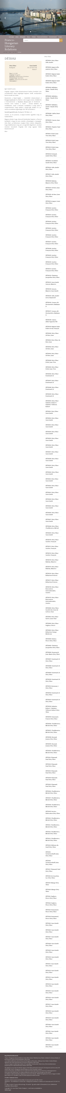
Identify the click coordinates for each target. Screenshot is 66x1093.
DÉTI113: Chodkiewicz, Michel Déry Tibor (53, 839)
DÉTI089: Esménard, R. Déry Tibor (53, 673)
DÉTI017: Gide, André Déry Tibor (52, 175)
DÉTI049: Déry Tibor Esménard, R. (52, 395)
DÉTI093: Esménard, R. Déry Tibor (53, 700)
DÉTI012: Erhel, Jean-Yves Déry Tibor (52, 141)
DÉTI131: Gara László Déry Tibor (52, 964)
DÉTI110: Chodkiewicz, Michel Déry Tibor (53, 819)
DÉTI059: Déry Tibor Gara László (52, 466)
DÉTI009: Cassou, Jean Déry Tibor (53, 121)
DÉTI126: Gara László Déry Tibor (52, 931)
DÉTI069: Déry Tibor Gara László (52, 534)
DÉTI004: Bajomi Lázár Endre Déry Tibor (53, 81)
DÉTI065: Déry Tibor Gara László (52, 507)
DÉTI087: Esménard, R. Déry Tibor (53, 660)
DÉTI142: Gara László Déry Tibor (52, 1039)
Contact (60, 36)
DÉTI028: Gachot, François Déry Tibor (52, 249)
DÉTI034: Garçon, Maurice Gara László (52, 290)
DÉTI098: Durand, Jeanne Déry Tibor (51, 738)
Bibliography (22, 36)
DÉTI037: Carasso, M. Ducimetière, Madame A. (53, 313)
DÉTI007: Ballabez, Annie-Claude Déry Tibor (52, 106)
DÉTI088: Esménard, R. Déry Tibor (53, 666)
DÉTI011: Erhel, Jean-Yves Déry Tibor (52, 134)
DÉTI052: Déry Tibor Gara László (52, 419)
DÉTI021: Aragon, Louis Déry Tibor (53, 202)
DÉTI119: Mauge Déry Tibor (52, 883)
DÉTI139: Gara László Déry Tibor (52, 1018)
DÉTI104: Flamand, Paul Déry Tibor (51, 778)
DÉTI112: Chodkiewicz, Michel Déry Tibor (53, 832)
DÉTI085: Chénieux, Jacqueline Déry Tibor (53, 646)
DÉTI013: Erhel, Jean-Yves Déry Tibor (52, 148)
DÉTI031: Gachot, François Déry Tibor (52, 269)
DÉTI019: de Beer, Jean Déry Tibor (53, 188)
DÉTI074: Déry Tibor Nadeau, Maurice (52, 561)
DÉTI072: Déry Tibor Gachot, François (52, 554)
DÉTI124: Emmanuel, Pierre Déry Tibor (52, 917)
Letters (16, 36)
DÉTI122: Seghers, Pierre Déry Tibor (51, 904)
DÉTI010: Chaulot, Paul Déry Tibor (53, 128)
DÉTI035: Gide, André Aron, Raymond (52, 296)
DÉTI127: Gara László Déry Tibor (52, 937)
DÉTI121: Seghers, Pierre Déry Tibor (51, 897)
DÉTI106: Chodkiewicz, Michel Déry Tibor (53, 792)
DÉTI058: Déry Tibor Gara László (52, 459)
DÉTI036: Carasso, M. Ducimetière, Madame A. (53, 304)
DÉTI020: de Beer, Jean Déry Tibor (53, 195)
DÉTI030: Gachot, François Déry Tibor (52, 263)
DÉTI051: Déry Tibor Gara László (52, 412)
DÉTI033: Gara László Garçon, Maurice (52, 283)
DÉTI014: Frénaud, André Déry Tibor (51, 155)
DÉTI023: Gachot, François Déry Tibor (52, 215)
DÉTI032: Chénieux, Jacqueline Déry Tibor (53, 276)
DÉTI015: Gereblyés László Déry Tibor (52, 161)
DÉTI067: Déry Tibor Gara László (52, 520)
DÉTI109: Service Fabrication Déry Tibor (53, 812)
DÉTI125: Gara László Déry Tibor (52, 924)
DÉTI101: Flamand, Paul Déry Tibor (51, 758)
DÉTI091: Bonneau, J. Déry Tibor (52, 687)
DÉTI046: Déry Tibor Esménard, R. (52, 374)
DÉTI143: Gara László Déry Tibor (52, 1045)
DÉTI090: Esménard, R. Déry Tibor (53, 680)
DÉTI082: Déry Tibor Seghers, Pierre (52, 624)
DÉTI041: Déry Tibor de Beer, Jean (53, 341)
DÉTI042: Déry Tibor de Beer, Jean (52, 347)
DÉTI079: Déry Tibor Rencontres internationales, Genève (52, 600)
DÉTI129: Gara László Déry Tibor (52, 951)
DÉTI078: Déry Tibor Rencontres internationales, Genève (52, 589)
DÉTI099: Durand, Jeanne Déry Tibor (51, 745)
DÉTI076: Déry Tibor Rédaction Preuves (52, 574)
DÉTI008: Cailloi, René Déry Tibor (53, 114)
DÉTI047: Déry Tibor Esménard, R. (52, 381)
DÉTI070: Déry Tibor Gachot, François (52, 540)
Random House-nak (24, 102)
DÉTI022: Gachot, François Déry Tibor (52, 209)
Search (61, 40)
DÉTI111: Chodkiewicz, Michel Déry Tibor (52, 826)
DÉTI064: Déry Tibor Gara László (52, 500)
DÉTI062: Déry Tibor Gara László (52, 486)
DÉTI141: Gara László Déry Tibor (52, 1032)
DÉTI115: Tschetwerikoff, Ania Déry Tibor (52, 854)
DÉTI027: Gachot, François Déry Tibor (52, 242)
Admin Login (8, 1090)
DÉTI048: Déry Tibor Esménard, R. (52, 388)
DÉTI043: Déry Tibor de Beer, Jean (52, 354)
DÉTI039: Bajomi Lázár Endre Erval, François (53, 327)
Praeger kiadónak (10, 100)
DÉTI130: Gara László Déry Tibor (52, 958)
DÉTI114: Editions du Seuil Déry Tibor (52, 846)
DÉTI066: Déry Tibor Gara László (52, 513)
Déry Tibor (15, 52)
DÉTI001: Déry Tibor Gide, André (52, 61)
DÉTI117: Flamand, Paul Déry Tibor (53, 870)
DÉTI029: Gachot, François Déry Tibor (52, 256)
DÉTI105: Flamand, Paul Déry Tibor (51, 785)
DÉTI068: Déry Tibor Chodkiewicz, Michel (52, 527)
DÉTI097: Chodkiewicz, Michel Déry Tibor (53, 731)
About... (28, 36)
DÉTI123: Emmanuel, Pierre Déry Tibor (52, 910)
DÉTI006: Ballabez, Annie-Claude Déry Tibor (52, 98)
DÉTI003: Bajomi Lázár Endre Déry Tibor (53, 75)
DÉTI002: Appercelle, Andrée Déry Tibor (52, 68)
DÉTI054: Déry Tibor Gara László (52, 432)
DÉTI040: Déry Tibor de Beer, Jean (52, 334)
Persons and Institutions (42, 36)
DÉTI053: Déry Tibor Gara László (52, 425)
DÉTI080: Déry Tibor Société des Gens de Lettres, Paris (52, 610)
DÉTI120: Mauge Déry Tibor (52, 890)
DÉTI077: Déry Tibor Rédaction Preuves (52, 581)
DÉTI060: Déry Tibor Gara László (52, 473)
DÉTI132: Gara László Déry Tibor (52, 971)
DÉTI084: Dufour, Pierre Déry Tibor (51, 639)
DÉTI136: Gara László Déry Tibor (52, 998)
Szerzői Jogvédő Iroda (11, 112)
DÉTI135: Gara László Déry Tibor (52, 991)
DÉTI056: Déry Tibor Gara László (52, 446)
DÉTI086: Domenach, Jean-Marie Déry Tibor (53, 653)
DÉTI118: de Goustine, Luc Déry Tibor (52, 877)
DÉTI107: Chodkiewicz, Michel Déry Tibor (53, 799)
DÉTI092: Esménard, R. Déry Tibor (53, 693)
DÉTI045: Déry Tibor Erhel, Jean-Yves (52, 368)
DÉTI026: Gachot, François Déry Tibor (52, 236)
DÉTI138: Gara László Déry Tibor (52, 1012)
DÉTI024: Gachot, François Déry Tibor (52, 222)
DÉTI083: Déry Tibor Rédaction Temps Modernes (52, 632)
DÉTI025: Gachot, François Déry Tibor (52, 229)
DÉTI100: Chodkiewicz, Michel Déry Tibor (53, 751)
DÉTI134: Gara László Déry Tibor (52, 985)
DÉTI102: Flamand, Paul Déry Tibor (51, 765)
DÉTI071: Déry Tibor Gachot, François (52, 547)
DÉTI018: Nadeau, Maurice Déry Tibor (52, 182)
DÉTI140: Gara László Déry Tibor (52, 1025)
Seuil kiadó (17, 98)
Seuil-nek (28, 107)
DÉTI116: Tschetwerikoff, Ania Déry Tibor (52, 862)
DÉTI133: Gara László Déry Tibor (52, 978)
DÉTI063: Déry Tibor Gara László (52, 493)
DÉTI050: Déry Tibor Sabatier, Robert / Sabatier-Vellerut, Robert (52, 403)
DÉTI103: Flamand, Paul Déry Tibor (51, 772)
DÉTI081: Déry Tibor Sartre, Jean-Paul (52, 617)
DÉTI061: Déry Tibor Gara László (52, 480)
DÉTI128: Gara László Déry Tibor (52, 944)
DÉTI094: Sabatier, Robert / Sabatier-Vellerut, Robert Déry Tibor (52, 709)
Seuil (23, 114)
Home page (11, 36)
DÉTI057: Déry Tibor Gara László (52, 452)
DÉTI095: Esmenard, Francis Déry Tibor (52, 717)
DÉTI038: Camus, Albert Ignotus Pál (51, 320)
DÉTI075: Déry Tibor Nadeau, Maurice (52, 567)
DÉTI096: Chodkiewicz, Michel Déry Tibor (53, 724)
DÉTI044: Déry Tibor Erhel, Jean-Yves (52, 361)
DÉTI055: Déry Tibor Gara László (52, 439)
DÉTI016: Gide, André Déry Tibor (52, 168)
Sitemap (33, 36)
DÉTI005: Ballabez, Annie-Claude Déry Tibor (52, 89)
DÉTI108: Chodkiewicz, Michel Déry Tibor (53, 805)
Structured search (53, 36)
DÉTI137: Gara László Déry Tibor (52, 1005)
